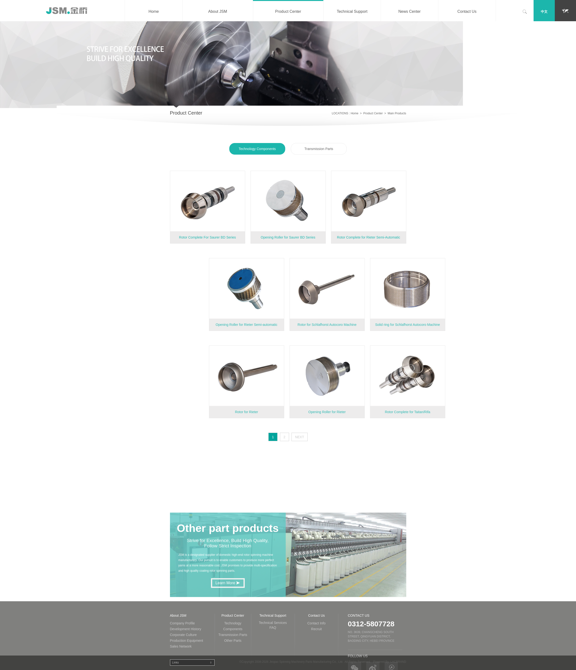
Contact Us (466, 11)
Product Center (288, 11)
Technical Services (273, 663)
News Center (409, 11)
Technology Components (257, 150)
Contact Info (316, 663)
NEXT (299, 437)
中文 (544, 12)
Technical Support (352, 11)
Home (154, 11)
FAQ (272, 668)
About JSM (217, 11)
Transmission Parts (319, 150)
